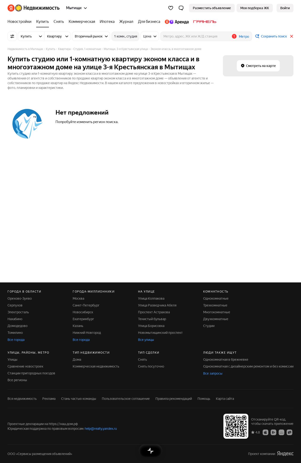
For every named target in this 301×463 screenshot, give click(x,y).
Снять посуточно (151, 366)
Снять (142, 359)
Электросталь (18, 312)
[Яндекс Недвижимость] (37, 8)
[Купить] (42, 21)
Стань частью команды (78, 399)
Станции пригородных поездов (31, 373)
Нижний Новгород (87, 333)
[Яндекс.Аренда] (176, 21)
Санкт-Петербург (86, 305)
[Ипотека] (107, 21)
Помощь (204, 399)
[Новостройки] (21, 21)
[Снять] (58, 21)
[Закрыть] (291, 36)
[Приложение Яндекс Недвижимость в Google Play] (273, 432)
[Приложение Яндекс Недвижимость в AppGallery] (281, 432)
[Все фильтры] (12, 36)
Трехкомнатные (215, 305)
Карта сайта (225, 399)
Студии (208, 326)
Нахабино (15, 319)
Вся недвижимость (22, 399)
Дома (77, 359)
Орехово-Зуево (20, 298)
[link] (285, 8)
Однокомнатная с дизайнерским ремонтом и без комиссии (248, 366)
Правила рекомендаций (173, 399)
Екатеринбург (83, 319)
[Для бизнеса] (149, 21)
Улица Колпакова (151, 298)
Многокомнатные (216, 312)
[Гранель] (203, 21)
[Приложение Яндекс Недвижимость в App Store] (265, 432)
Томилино (15, 333)
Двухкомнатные (215, 319)
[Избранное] (170, 8)
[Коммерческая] (81, 21)
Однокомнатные (216, 298)
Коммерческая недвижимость (96, 366)
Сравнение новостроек (25, 366)
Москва (78, 298)
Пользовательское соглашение (126, 399)
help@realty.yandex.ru (101, 428)
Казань (78, 326)
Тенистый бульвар (152, 319)
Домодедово (18, 326)
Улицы (12, 359)
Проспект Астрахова (154, 312)
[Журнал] (126, 21)
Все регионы (17, 380)
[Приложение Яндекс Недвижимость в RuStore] (289, 432)
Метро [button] (244, 36)
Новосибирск (83, 312)
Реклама (48, 399)
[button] (181, 8)
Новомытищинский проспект (160, 333)
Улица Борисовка (151, 326)
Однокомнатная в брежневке (225, 359)
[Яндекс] (11, 8)
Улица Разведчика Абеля (157, 305)
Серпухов (15, 305)
